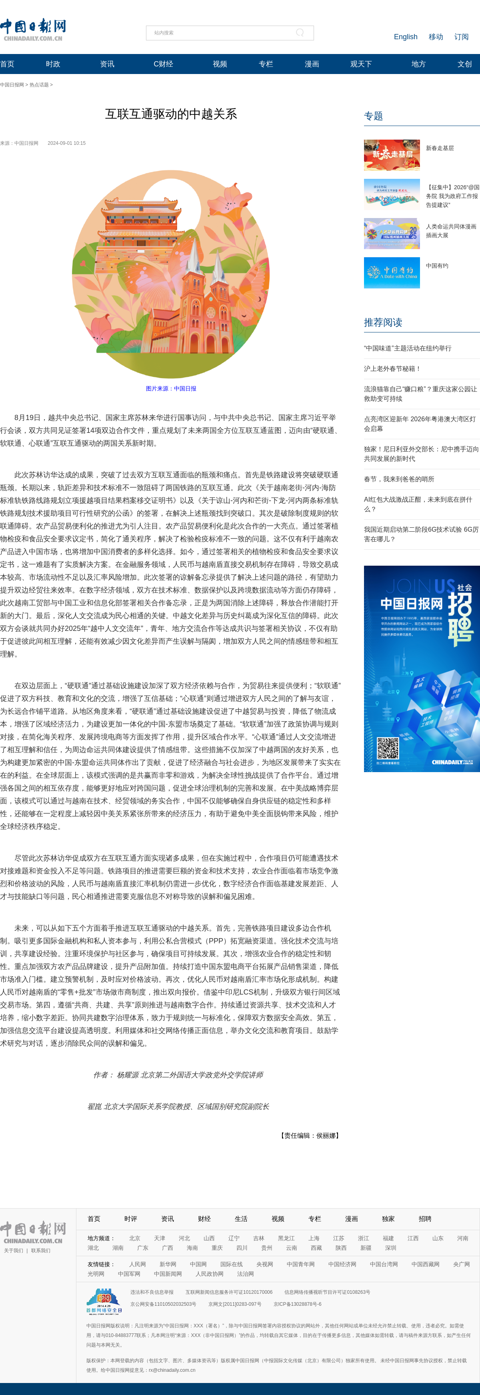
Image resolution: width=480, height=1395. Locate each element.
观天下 (361, 64)
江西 (413, 1238)
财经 (204, 1218)
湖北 (93, 1248)
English (406, 37)
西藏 (316, 1248)
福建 (388, 1238)
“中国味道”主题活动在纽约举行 (408, 348)
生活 (241, 1218)
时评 (130, 1218)
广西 (167, 1248)
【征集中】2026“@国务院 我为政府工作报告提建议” (453, 196)
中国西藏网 (426, 1264)
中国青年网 (301, 1264)
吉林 (258, 1238)
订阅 (461, 37)
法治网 (245, 1274)
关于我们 (13, 1250)
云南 (291, 1248)
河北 (184, 1238)
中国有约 (437, 265)
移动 (436, 37)
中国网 (198, 1264)
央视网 (264, 1264)
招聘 (425, 1218)
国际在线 (231, 1264)
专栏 (266, 64)
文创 (465, 64)
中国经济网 (342, 1264)
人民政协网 (210, 1274)
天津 (159, 1238)
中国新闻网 (168, 1274)
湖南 (118, 1248)
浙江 (363, 1238)
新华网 (168, 1264)
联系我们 (40, 1250)
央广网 (461, 1264)
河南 (462, 1238)
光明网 (96, 1274)
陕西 (341, 1248)
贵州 (266, 1248)
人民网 (137, 1264)
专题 (373, 115)
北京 (134, 1238)
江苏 (338, 1238)
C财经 (163, 64)
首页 (7, 64)
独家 (388, 1218)
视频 (220, 64)
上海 (314, 1238)
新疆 (366, 1248)
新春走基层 (440, 148)
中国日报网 (12, 85)
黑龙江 (286, 1238)
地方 (419, 64)
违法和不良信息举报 (152, 1292)
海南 (192, 1248)
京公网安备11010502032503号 (163, 1304)
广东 (142, 1248)
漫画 (312, 64)
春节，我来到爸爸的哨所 (399, 479)
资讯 (107, 64)
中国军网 (129, 1274)
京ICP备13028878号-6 (298, 1304)
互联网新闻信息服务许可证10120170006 (229, 1292)
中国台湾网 (384, 1264)
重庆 (217, 1248)
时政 (53, 64)
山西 (209, 1238)
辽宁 (234, 1238)
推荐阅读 (383, 322)
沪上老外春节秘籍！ (393, 368)
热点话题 (39, 85)
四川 (242, 1248)
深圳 (390, 1248)
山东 (438, 1238)
